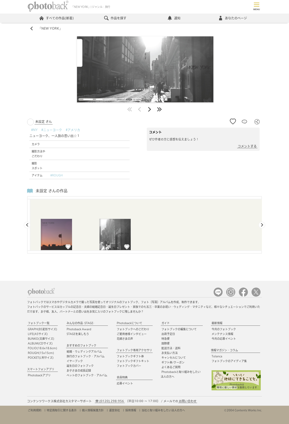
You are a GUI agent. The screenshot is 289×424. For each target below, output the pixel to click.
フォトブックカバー (129, 365)
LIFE (38, 334)
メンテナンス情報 (222, 334)
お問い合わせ (187, 401)
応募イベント (125, 383)
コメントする (247, 146)
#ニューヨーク (51, 129)
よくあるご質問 (170, 367)
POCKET (41, 357)
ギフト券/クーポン (172, 362)
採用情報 (130, 410)
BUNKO (41, 338)
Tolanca (217, 356)
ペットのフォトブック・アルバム (87, 375)
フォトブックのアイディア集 (229, 361)
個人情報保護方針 (93, 410)
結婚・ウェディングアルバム (84, 351)
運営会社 (114, 410)
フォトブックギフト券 (130, 356)
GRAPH (42, 329)
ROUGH (41, 352)
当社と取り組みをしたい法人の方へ (163, 410)
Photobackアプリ (39, 375)
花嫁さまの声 (125, 338)
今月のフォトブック (224, 329)
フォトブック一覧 (38, 323)
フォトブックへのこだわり (133, 329)
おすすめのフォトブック (81, 345)
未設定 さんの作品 (52, 191)
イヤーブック (75, 361)
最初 (129, 109)
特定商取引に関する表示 (62, 410)
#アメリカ (73, 129)
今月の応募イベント (224, 338)
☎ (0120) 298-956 (110, 401)
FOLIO (42, 348)
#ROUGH (56, 175)
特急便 (165, 338)
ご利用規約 (34, 410)
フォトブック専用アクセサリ (134, 350)
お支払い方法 (169, 352)
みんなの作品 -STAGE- (80, 323)
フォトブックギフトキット (133, 361)
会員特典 (122, 377)
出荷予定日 (168, 334)
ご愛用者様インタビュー (132, 334)
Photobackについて (129, 323)
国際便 (165, 343)
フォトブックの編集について (179, 329)
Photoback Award (79, 329)
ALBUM (40, 343)
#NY (34, 129)
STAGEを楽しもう (78, 334)
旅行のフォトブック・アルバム (86, 356)
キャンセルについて (173, 357)
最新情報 (217, 323)
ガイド (165, 323)
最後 (159, 109)
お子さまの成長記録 (79, 370)
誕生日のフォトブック (80, 365)
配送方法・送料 (170, 348)
